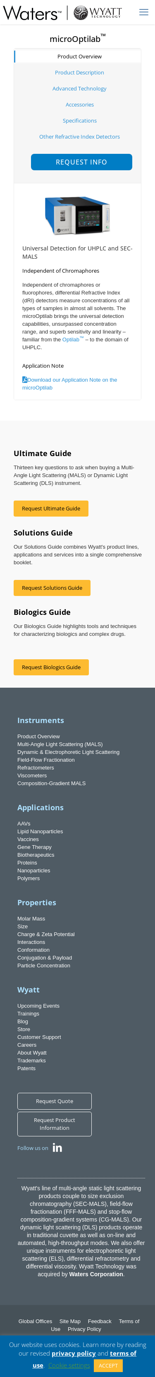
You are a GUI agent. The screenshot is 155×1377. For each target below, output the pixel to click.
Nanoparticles (33, 870)
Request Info (81, 162)
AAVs (24, 824)
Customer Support (39, 1037)
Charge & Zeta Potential (46, 934)
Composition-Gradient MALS (51, 783)
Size (22, 926)
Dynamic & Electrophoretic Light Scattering (68, 752)
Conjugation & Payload (44, 958)
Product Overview (79, 56)
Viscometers (32, 775)
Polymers (28, 878)
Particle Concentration (43, 965)
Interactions (31, 942)
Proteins (27, 863)
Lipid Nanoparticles (40, 831)
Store (23, 1029)
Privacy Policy (84, 1329)
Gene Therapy (34, 847)
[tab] (77, 57)
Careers (26, 1045)
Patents (26, 1068)
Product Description (79, 72)
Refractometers (35, 768)
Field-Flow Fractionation (46, 760)
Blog (22, 1021)
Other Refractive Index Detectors (79, 136)
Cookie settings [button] (69, 1365)
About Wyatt (32, 1053)
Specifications (80, 120)
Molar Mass (31, 919)
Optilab (73, 339)
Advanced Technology (79, 88)
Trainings (28, 1014)
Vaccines (28, 839)
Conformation (33, 950)
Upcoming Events (38, 1006)
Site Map (70, 1321)
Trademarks (31, 1060)
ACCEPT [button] (108, 1365)
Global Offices (35, 1321)
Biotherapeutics (36, 855)
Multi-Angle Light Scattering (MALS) (60, 744)
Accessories (80, 104)
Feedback (100, 1321)
